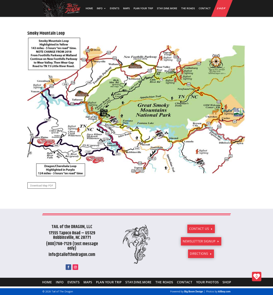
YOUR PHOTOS (207, 281)
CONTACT (205, 8)
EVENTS (114, 8)
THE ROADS (188, 8)
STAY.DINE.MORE (167, 8)
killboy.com (224, 291)
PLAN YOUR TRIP (143, 8)
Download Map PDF (41, 185)
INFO (100, 8)
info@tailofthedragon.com (72, 254)
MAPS (126, 8)
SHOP (222, 8)
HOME (89, 8)
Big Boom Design (193, 291)
